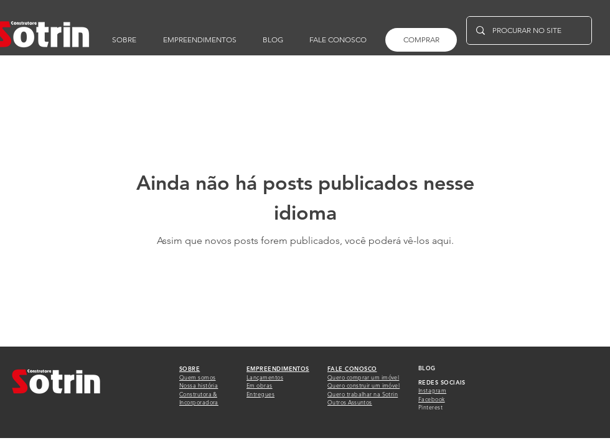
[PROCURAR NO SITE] (528, 30)
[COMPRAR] (421, 40)
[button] (338, 39)
